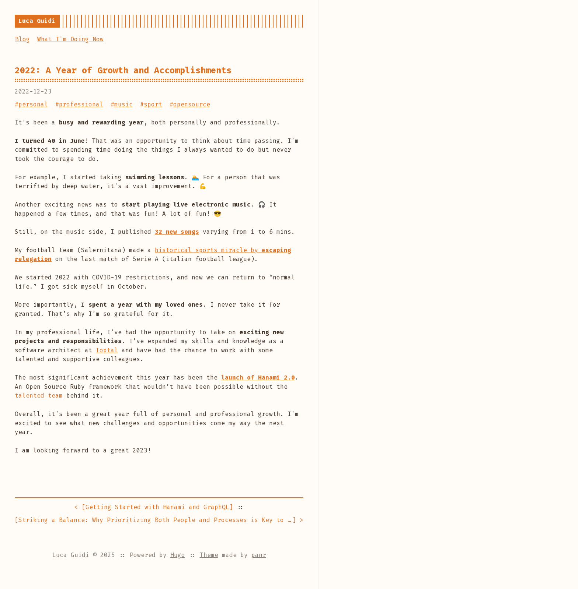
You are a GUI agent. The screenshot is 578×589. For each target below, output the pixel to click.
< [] (153, 507)
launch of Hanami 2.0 (258, 377)
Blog (22, 39)
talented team (39, 395)
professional (81, 104)
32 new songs (177, 232)
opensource (191, 104)
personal (33, 104)
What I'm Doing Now (70, 39)
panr (258, 555)
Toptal (107, 350)
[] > (159, 520)
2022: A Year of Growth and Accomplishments (123, 70)
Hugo (177, 555)
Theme (209, 555)
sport (153, 104)
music (123, 104)
